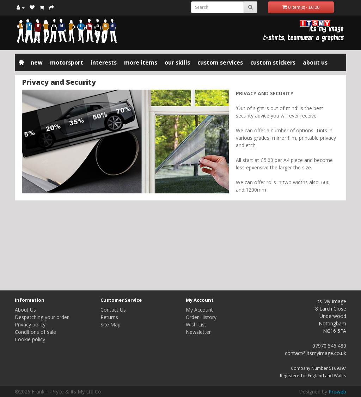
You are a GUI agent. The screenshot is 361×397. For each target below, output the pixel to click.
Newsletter (198, 332)
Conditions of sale (35, 332)
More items (140, 62)
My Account (199, 309)
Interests (104, 62)
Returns (109, 317)
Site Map (110, 324)
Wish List (196, 324)
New (37, 62)
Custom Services (220, 62)
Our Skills (177, 62)
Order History (201, 317)
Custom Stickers (272, 62)
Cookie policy (30, 339)
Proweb (337, 391)
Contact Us (113, 309)
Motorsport (66, 62)
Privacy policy (30, 324)
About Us (315, 62)
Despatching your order (42, 317)
